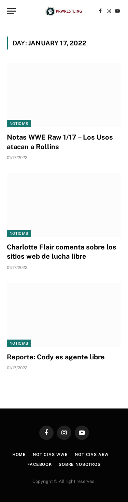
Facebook (39, 464)
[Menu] (11, 11)
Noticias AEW (92, 454)
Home (19, 454)
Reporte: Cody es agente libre (56, 357)
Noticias (19, 123)
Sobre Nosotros (80, 464)
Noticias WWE (50, 454)
